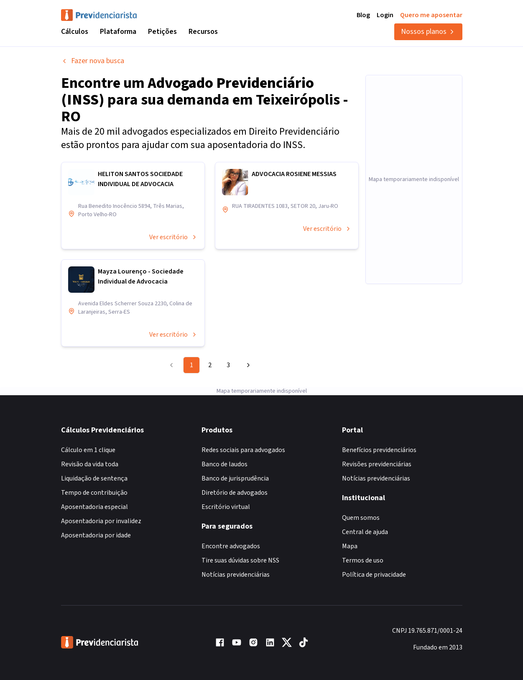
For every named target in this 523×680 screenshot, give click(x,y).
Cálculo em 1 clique (88, 441)
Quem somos (361, 509)
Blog (363, 15)
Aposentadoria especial (94, 498)
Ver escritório (173, 237)
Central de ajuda (365, 523)
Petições (162, 31)
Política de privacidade (374, 566)
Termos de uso (362, 552)
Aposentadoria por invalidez (101, 512)
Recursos (203, 31)
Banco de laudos (224, 456)
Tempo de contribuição (94, 484)
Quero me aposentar (431, 15)
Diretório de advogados (235, 484)
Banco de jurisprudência (235, 470)
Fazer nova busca (92, 61)
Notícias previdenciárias (236, 566)
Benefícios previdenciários (379, 441)
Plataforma (118, 31)
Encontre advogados (231, 538)
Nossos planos (428, 31)
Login (385, 15)
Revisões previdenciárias (376, 456)
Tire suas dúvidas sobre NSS (240, 552)
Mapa (349, 538)
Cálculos (74, 31)
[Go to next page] (247, 365)
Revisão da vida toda (89, 456)
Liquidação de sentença (94, 470)
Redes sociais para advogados (243, 441)
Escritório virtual (226, 498)
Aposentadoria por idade (96, 527)
